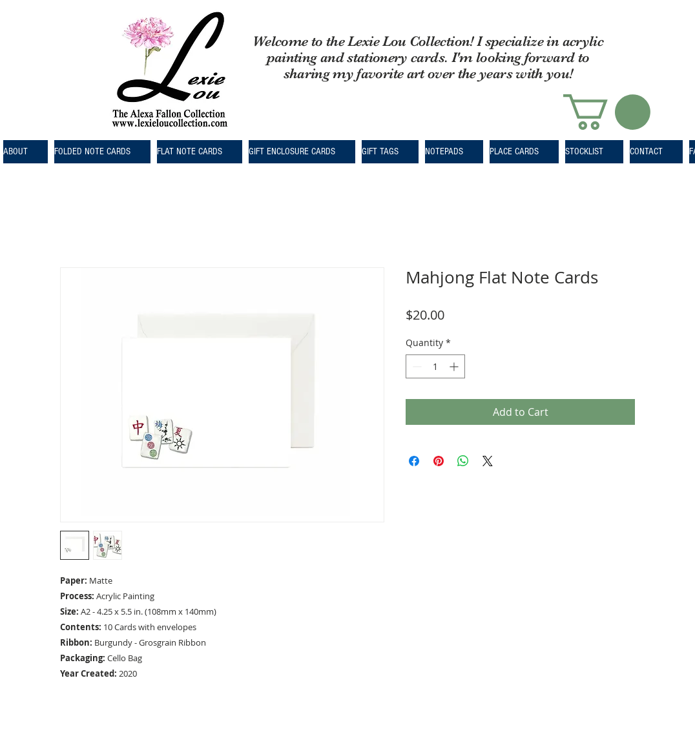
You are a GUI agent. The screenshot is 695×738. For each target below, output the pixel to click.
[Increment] (455, 366)
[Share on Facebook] (414, 461)
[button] (606, 112)
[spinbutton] (435, 366)
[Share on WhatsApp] (463, 461)
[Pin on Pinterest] (438, 461)
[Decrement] (416, 366)
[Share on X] (487, 461)
